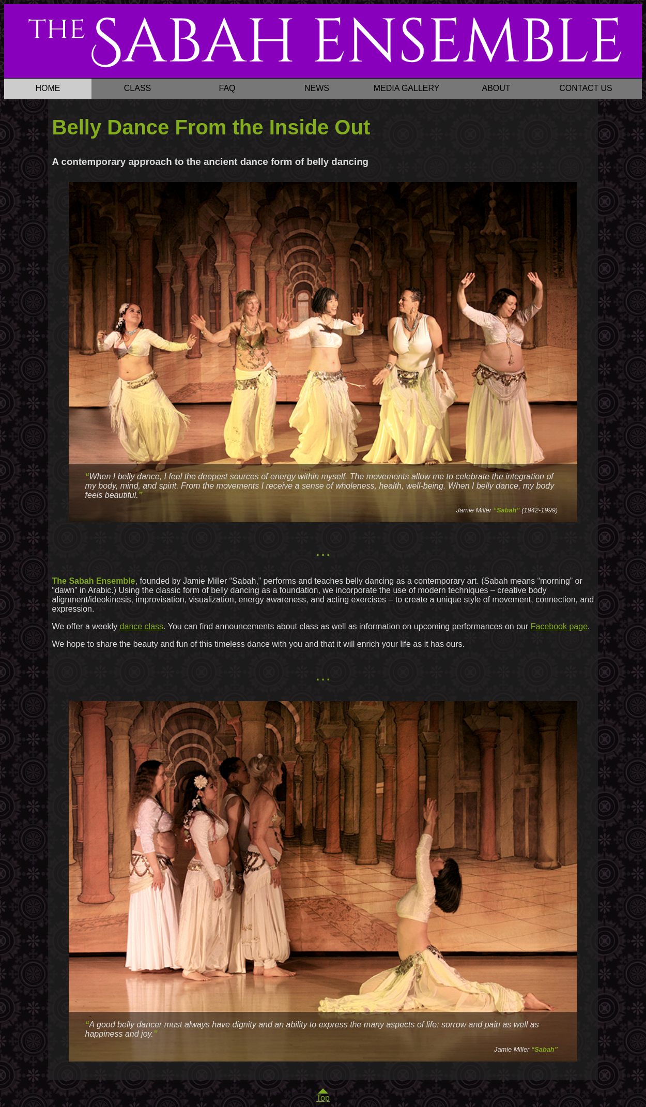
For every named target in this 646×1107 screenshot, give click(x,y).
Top (323, 1098)
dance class (142, 626)
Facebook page (559, 626)
